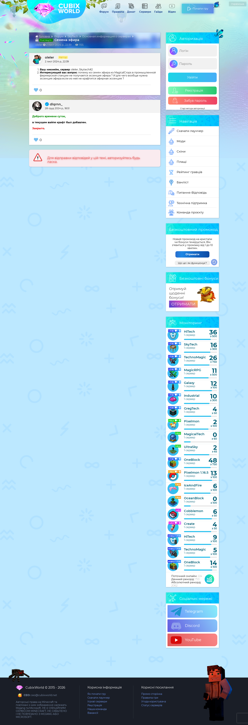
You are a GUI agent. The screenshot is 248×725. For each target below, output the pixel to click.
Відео (170, 10)
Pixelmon (191, 421)
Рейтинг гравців (185, 172)
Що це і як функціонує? (192, 262)
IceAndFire (193, 485)
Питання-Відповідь (187, 193)
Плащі (177, 162)
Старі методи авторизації (192, 108)
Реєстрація (187, 90)
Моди (176, 141)
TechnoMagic (195, 357)
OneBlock (192, 460)
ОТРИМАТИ (183, 304)
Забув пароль (190, 100)
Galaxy (189, 383)
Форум (103, 10)
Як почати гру (96, 693)
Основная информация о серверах (106, 36)
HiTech (189, 331)
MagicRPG (192, 370)
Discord (185, 625)
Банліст (178, 183)
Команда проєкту (186, 213)
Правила (117, 10)
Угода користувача (153, 701)
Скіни (177, 152)
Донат (129, 10)
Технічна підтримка (187, 203)
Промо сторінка (151, 693)
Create (189, 524)
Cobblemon (193, 511)
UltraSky (191, 447)
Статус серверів (151, 705)
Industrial (191, 396)
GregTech (191, 408)
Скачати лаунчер (185, 131)
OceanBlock (194, 498)
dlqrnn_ (53, 104)
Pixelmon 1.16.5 (196, 472)
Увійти (192, 77)
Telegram (187, 611)
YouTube (186, 640)
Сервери (144, 10)
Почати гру (197, 7)
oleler (49, 57)
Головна (43, 36)
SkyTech (73, 36)
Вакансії (92, 712)
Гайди (157, 10)
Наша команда (97, 709)
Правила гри (149, 697)
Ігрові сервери (97, 701)
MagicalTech (194, 434)
